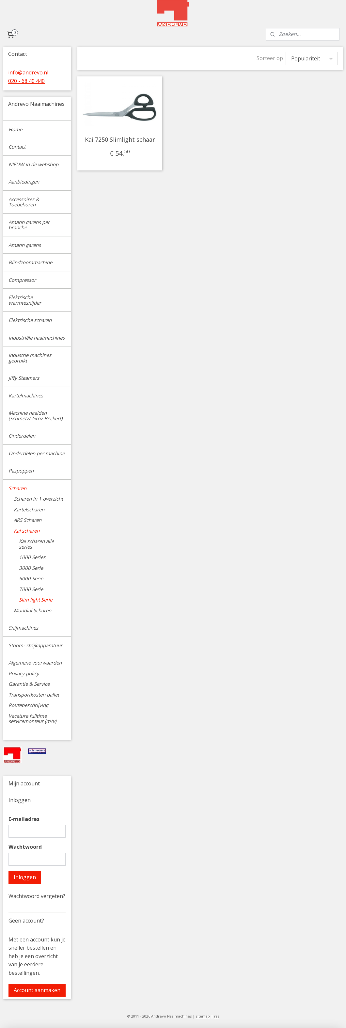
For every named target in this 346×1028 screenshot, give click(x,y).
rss (216, 1016)
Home (15, 129)
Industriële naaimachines (36, 337)
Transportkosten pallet (33, 694)
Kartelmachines (25, 395)
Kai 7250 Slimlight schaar (120, 139)
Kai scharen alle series (36, 544)
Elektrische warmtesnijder (24, 300)
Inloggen (25, 877)
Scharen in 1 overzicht (38, 498)
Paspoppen (21, 470)
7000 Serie (31, 589)
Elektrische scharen (30, 320)
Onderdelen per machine (36, 453)
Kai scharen (26, 530)
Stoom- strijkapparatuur (35, 645)
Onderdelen (21, 435)
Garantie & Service (29, 684)
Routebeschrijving (28, 705)
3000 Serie (31, 568)
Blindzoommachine (30, 262)
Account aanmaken (37, 990)
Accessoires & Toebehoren (23, 202)
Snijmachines (23, 627)
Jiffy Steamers (23, 378)
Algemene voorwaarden (35, 662)
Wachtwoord (25, 846)
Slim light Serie (35, 599)
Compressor (22, 280)
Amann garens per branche (29, 225)
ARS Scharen (27, 520)
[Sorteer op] (312, 58)
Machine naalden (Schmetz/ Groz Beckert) (35, 416)
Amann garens (24, 245)
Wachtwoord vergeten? (36, 896)
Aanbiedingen (23, 181)
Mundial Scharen (32, 610)
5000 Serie (31, 578)
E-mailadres (23, 819)
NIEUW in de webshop (33, 164)
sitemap (203, 1016)
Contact (16, 146)
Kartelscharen (29, 509)
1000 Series (32, 557)
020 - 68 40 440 (26, 81)
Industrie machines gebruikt (29, 358)
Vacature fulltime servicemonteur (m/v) (32, 719)
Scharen (17, 488)
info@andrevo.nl (28, 72)
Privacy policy (23, 673)
